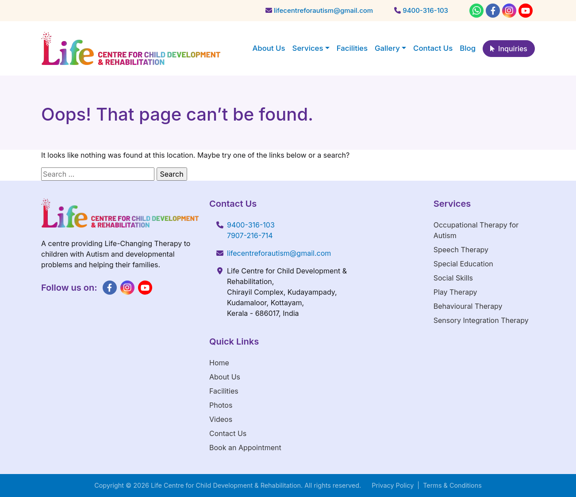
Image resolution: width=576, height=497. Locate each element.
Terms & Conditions (452, 485)
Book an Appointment (245, 447)
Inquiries (508, 48)
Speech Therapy (461, 249)
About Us (224, 376)
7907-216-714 (250, 235)
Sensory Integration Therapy (481, 320)
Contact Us (227, 433)
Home (219, 362)
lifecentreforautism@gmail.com (279, 253)
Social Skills (453, 277)
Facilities (223, 391)
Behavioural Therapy (468, 306)
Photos (220, 405)
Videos (220, 419)
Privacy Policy (393, 485)
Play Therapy (455, 292)
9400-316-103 (251, 224)
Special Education (463, 263)
